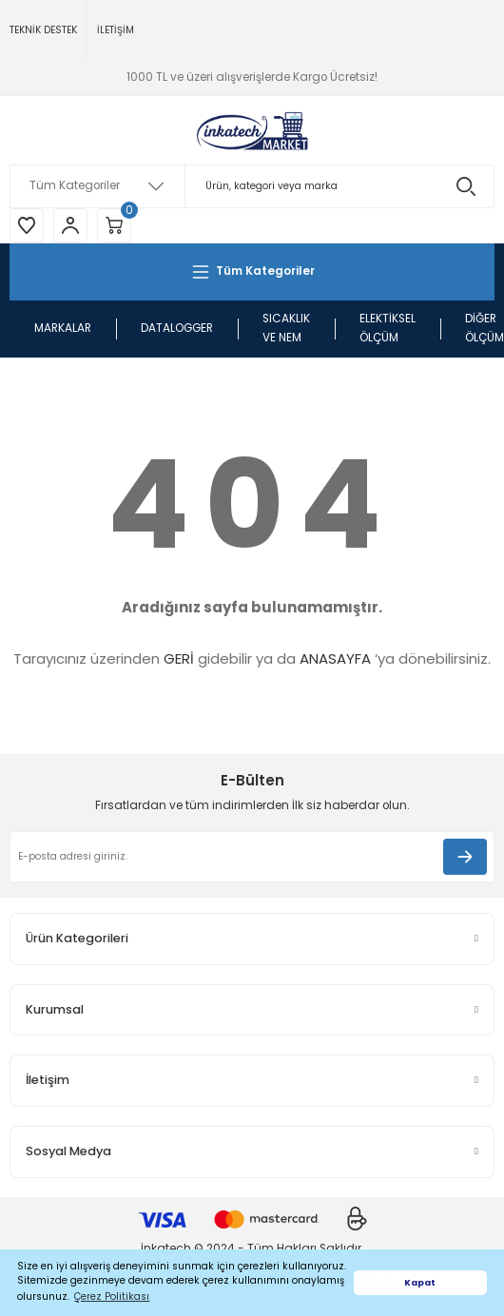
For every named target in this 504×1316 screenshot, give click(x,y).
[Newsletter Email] (252, 856)
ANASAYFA (335, 658)
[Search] (252, 186)
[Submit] (465, 857)
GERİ (179, 658)
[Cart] (114, 225)
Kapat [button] (420, 1282)
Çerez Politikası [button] (111, 1296)
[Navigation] (252, 271)
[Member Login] (70, 225)
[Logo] (252, 130)
